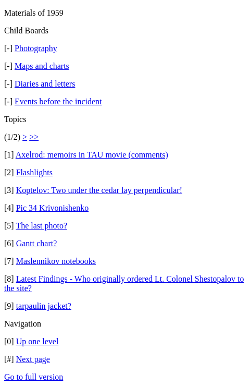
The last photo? (41, 225)
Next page (33, 359)
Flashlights (34, 172)
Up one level (37, 341)
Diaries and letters (45, 83)
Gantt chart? (36, 243)
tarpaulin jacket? (43, 305)
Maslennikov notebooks (56, 261)
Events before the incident (58, 101)
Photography (36, 48)
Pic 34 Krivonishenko (52, 207)
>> (34, 136)
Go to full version (33, 376)
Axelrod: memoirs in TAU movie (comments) (92, 154)
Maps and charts (42, 66)
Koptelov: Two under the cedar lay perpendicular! (99, 190)
